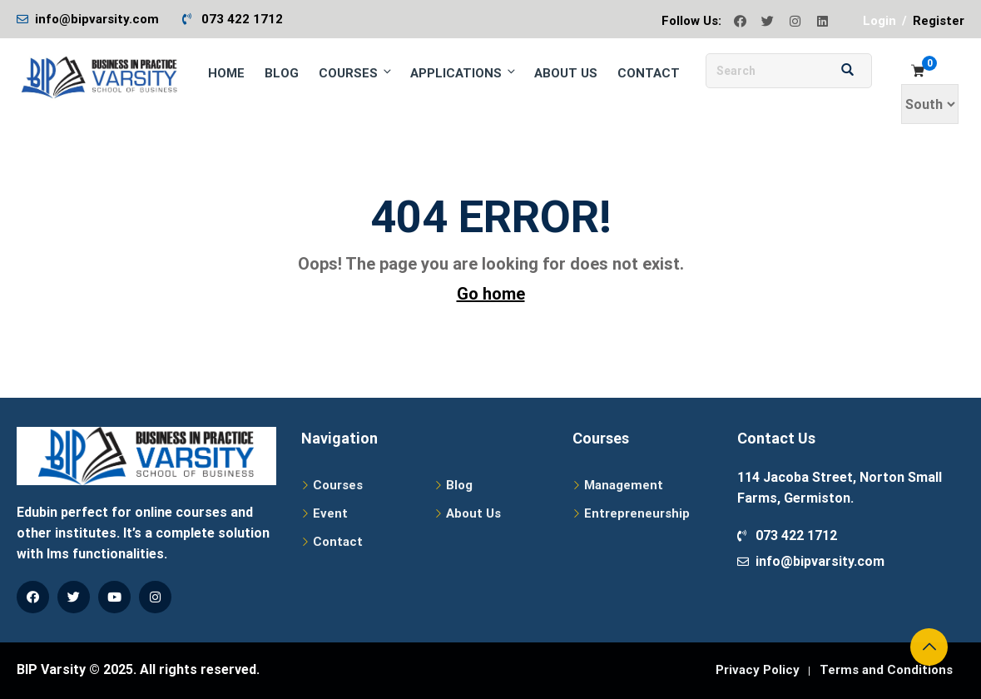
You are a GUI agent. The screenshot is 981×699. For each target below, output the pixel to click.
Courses (356, 73)
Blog (282, 73)
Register (938, 20)
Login (879, 20)
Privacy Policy (758, 669)
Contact (648, 73)
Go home (491, 294)
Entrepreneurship (637, 513)
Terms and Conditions (886, 669)
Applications (464, 73)
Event (330, 513)
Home (226, 73)
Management (623, 485)
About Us (565, 73)
